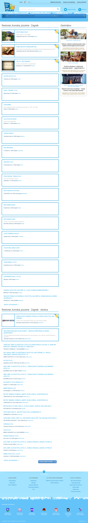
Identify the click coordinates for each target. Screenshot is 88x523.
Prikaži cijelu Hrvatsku (46, 461)
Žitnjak (19, 208)
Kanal (21, 165)
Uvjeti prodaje (75, 487)
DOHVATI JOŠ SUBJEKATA (10, 304)
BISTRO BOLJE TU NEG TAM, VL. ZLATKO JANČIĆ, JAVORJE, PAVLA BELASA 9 (27, 406)
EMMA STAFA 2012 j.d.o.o (11, 454)
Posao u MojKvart (12, 485)
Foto (33, 489)
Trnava (21, 250)
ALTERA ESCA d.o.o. (10, 76)
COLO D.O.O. (7, 430)
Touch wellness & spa (12, 248)
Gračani (20, 292)
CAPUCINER (7, 105)
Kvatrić (18, 123)
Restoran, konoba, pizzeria (26, 16)
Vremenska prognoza (33, 487)
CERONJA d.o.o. (8, 424)
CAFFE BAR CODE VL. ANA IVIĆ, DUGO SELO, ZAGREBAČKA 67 (22, 412)
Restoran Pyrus (9, 219)
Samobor (27, 349)
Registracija (33, 480)
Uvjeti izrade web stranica (76, 485)
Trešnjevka (20, 236)
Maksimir (22, 136)
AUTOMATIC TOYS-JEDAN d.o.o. (13, 382)
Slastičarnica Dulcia (11, 233)
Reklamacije (76, 489)
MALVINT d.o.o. (8, 162)
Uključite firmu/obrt (55, 2)
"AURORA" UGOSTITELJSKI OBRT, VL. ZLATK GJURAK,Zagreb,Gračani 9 (25, 290)
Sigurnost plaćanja (33, 485)
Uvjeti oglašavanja (75, 482)
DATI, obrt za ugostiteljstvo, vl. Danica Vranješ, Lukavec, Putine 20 (27, 442)
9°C (24, 2)
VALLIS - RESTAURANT (23, 61)
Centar (19, 79)
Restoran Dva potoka (11, 190)
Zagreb (61, 16)
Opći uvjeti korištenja (76, 480)
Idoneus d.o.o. (83, 521)
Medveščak (20, 300)
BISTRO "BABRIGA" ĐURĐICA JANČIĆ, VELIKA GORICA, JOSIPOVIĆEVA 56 (25, 394)
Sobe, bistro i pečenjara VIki (26, 47)
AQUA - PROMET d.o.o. (11, 90)
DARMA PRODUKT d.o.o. (11, 436)
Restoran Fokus (9, 205)
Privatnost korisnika (76, 491)
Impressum (12, 482)
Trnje (19, 93)
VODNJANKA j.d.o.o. (10, 262)
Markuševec (24, 193)
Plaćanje (33, 482)
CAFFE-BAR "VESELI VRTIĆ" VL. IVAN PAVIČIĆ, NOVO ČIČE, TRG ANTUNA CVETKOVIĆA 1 (30, 418)
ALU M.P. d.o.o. (8, 360)
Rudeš (35, 36)
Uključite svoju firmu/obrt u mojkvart (54, 480)
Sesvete (40, 51)
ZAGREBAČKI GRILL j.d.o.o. (12, 276)
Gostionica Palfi (22, 32)
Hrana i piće (11, 16)
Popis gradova (12, 480)
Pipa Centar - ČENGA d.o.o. (12, 176)
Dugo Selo (41, 322)
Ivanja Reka (20, 150)
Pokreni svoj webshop (69, 2)
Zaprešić (24, 408)
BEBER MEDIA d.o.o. (9, 388)
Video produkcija (81, 2)
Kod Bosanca (8, 147)
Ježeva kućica (8, 133)
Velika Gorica (28, 338)
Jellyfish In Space (10, 119)
